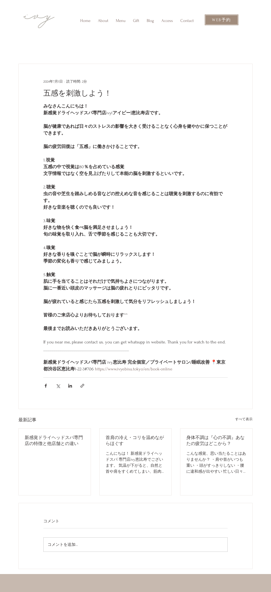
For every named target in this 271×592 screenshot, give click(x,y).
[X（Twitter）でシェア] (58, 385)
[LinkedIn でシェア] (70, 385)
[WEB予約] (221, 19)
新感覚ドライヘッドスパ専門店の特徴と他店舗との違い (54, 440)
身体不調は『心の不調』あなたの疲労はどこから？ (215, 440)
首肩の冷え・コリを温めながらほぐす (135, 440)
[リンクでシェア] (82, 385)
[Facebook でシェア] (45, 385)
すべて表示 (244, 419)
